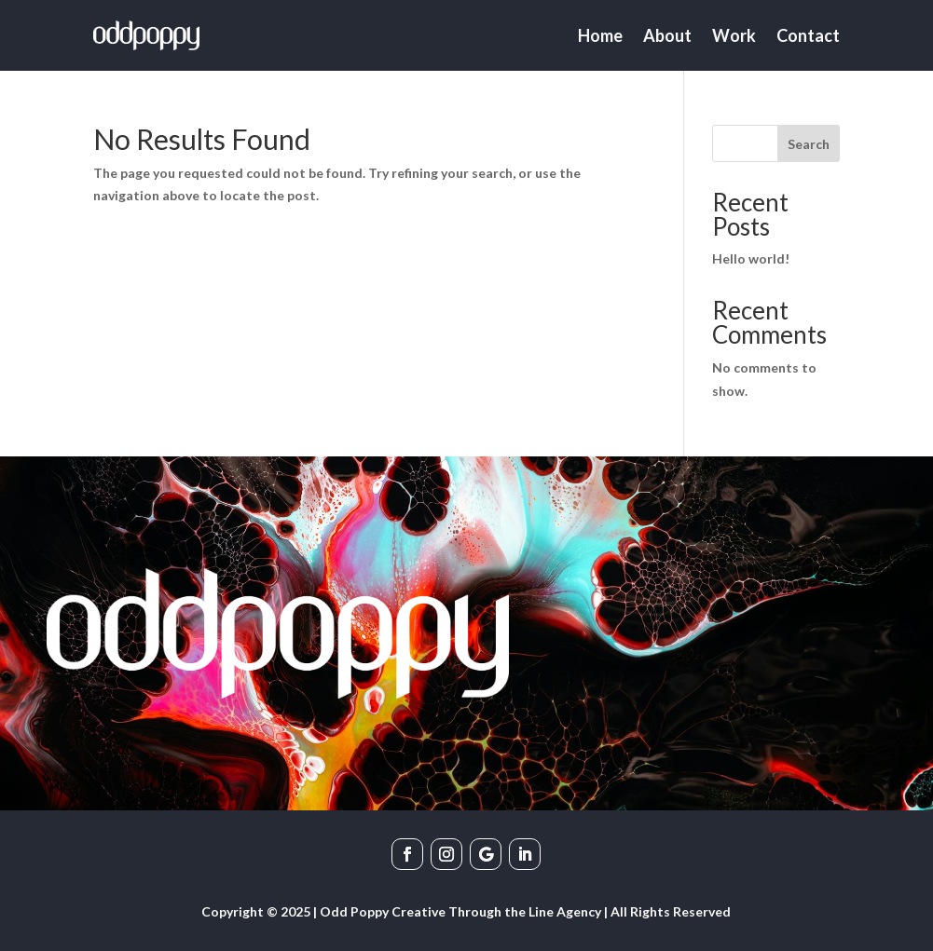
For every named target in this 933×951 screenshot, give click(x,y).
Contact (808, 35)
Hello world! (750, 258)
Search (809, 144)
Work (734, 35)
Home (600, 35)
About (667, 35)
